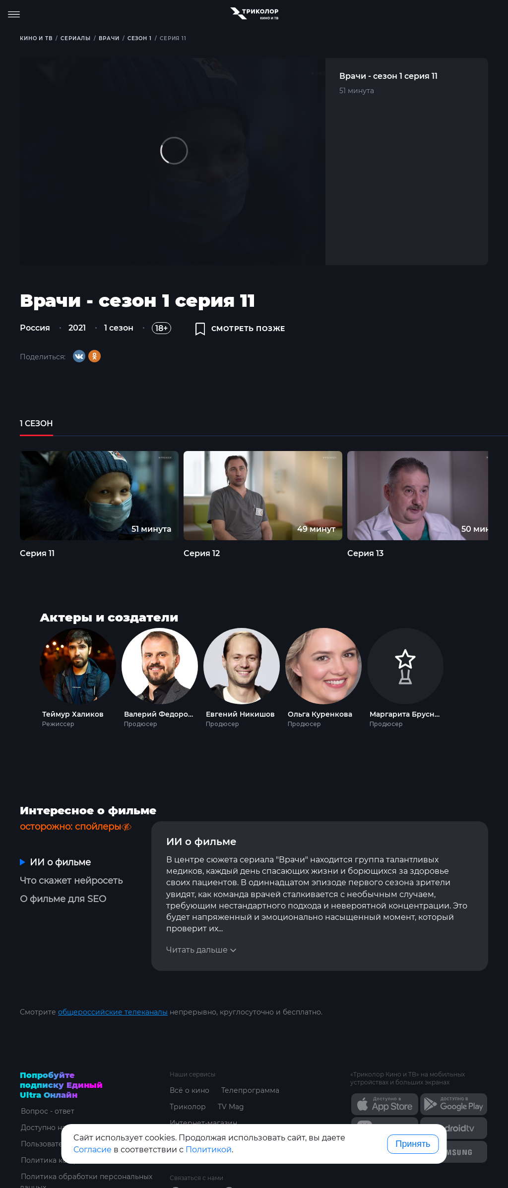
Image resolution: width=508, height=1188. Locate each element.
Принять (412, 1144)
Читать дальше (197, 924)
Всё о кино (189, 1064)
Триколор (188, 1080)
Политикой (209, 1149)
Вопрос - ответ (47, 1085)
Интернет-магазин (204, 1097)
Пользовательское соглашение (77, 1118)
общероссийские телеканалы (113, 986)
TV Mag (231, 1080)
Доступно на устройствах (66, 1101)
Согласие (92, 1149)
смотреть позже (240, 329)
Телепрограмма (250, 1064)
